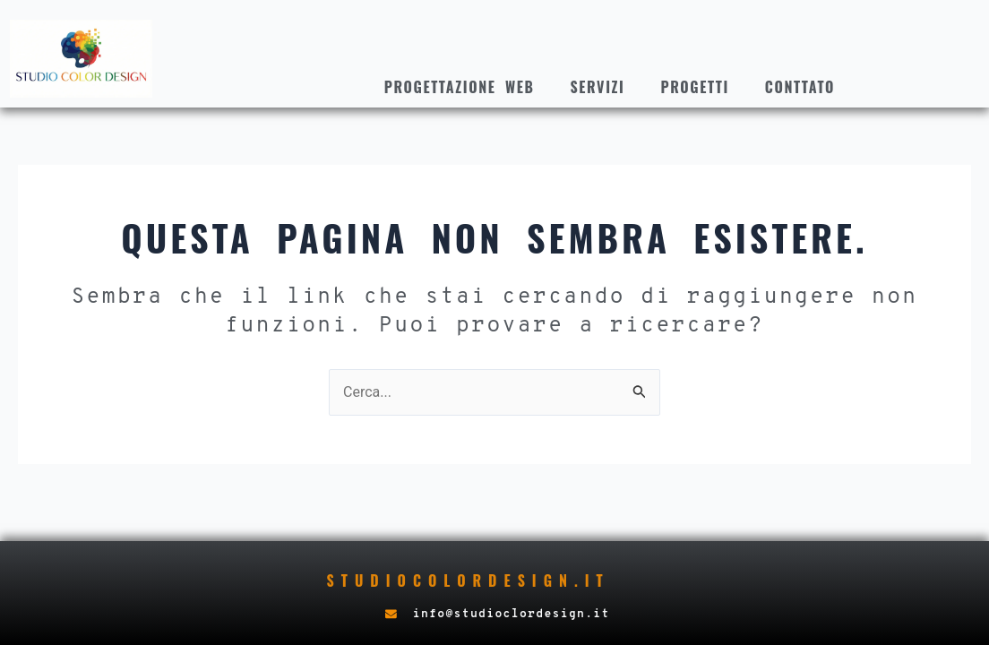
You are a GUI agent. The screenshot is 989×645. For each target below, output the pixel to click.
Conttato (800, 87)
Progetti (695, 87)
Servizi (598, 87)
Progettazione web (459, 87)
